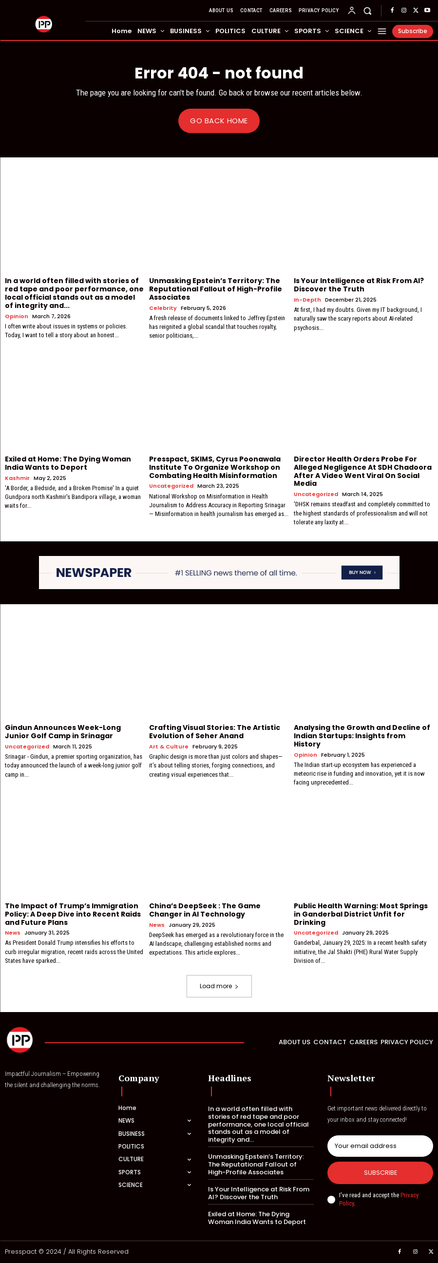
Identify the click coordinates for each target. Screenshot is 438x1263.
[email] (380, 1146)
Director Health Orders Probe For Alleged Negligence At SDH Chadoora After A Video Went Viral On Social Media (363, 471)
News (12, 933)
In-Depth (307, 300)
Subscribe (380, 1172)
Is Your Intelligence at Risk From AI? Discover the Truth (359, 285)
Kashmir (17, 478)
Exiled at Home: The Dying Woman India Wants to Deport (68, 463)
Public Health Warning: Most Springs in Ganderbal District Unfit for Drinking (361, 913)
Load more (219, 986)
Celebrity (163, 308)
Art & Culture (169, 746)
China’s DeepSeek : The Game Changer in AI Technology (205, 909)
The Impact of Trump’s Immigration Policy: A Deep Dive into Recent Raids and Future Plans (73, 913)
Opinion (16, 316)
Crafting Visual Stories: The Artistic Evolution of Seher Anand (214, 732)
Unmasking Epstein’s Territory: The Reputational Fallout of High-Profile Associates (215, 289)
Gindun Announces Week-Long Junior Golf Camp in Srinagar (63, 732)
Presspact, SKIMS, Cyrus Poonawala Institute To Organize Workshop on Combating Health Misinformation (215, 467)
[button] (367, 10)
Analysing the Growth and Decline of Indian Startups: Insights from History (362, 736)
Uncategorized (171, 486)
